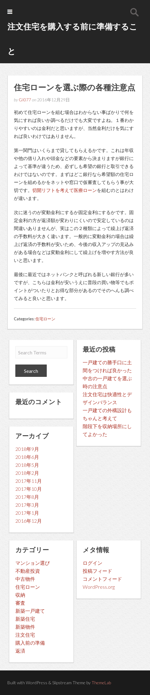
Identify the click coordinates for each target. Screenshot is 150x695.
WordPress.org (99, 587)
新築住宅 (25, 619)
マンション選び (32, 563)
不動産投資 (27, 571)
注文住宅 (25, 635)
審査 (20, 603)
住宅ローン (45, 318)
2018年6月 (27, 457)
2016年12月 (28, 521)
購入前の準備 (30, 643)
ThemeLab (101, 682)
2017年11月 (28, 481)
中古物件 (25, 579)
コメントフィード (102, 579)
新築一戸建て (30, 611)
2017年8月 (27, 497)
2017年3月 (27, 505)
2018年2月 (27, 473)
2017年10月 (28, 489)
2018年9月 (27, 449)
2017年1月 (27, 513)
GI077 (25, 99)
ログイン (92, 563)
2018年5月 (27, 465)
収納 (20, 595)
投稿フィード (97, 571)
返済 (20, 651)
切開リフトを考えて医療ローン (64, 190)
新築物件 (25, 627)
